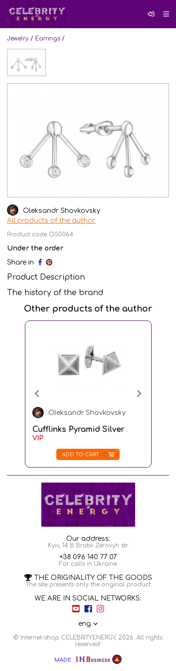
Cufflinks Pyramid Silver (78, 429)
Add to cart (88, 455)
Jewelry (18, 38)
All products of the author (51, 220)
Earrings (47, 38)
